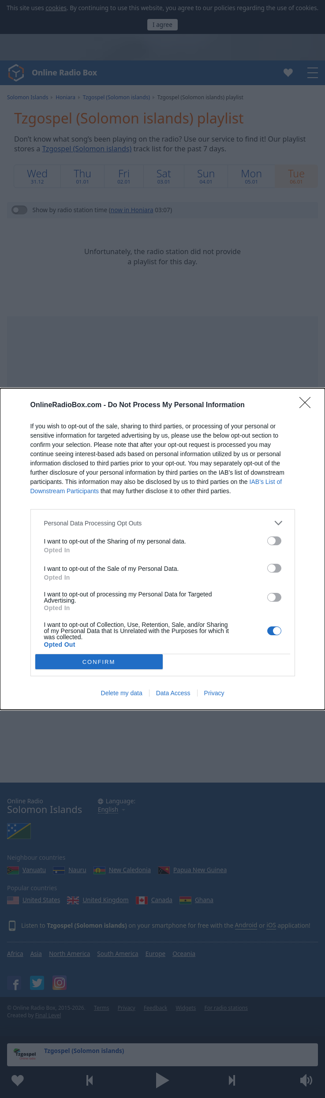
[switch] (274, 540)
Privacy (214, 693)
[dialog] (162, 549)
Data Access (173, 693)
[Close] (307, 405)
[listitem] (162, 523)
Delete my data (121, 693)
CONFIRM (99, 662)
